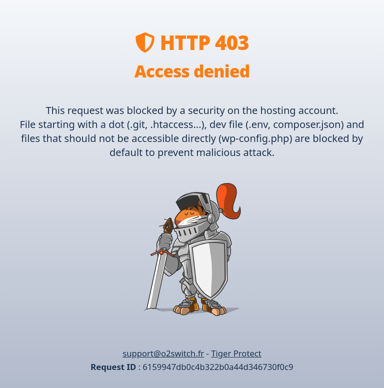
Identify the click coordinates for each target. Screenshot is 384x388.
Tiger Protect (236, 353)
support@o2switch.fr (163, 353)
